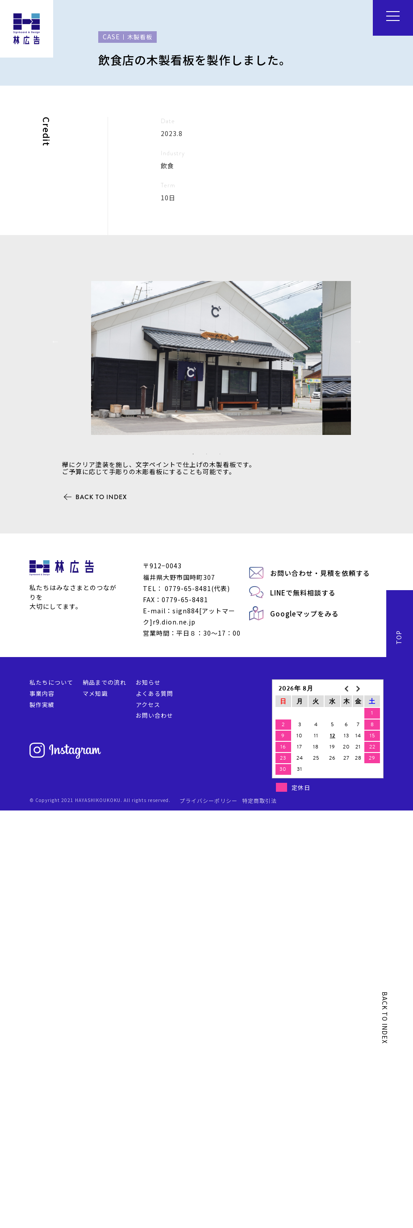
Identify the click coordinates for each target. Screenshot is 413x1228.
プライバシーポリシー (208, 1218)
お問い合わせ (154, 1133)
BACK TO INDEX (101, 914)
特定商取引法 (259, 1218)
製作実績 (41, 1122)
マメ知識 (95, 1111)
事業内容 (41, 1111)
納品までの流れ (104, 1100)
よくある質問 (154, 1111)
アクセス (148, 1122)
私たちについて (51, 1100)
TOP (398, 1055)
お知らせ (148, 1100)
